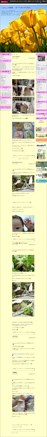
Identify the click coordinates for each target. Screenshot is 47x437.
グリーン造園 (39, 87)
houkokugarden (39, 103)
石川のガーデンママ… (41, 94)
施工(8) (1, 57)
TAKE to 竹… (39, 98)
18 (2, 94)
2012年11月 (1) (2, 62)
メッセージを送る (41, 77)
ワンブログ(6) (2, 58)
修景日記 (38, 95)
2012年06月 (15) (3, 66)
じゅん (38, 105)
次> (16, 54)
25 (2, 95)
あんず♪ (38, 104)
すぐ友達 (1, 79)
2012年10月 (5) (2, 63)
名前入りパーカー (3, 76)
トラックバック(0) (24, 155)
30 (10, 95)
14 (7, 93)
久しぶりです (2, 82)
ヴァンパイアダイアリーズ (20, 354)
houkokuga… (39, 96)
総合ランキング (3, 99)
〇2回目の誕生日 (3, 77)
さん (27, 324)
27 (5, 95)
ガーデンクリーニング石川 (17, 426)
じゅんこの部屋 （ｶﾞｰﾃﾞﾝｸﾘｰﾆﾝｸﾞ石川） (16, 8)
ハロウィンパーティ (3, 75)
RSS (41, 120)
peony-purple (39, 84)
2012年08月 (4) (2, 64)
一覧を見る (38, 99)
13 (5, 93)
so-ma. (38, 86)
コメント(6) (19, 155)
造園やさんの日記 (40, 97)
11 (2, 93)
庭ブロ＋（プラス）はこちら (23, 158)
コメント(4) (19, 332)
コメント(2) (19, 368)
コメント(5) (19, 239)
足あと (29, 155)
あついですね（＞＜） (4, 83)
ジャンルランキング (3, 101)
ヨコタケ (38, 85)
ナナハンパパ (39, 106)
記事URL (14, 155)
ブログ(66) (2, 56)
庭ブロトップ (39, 4)
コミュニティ (43, 4)
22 (8, 94)
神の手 (1, 78)
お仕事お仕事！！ (3, 80)
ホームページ (38, 73)
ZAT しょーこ (39, 88)
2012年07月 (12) (3, 65)
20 (5, 94)
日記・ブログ (3, 103)
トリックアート (3, 81)
